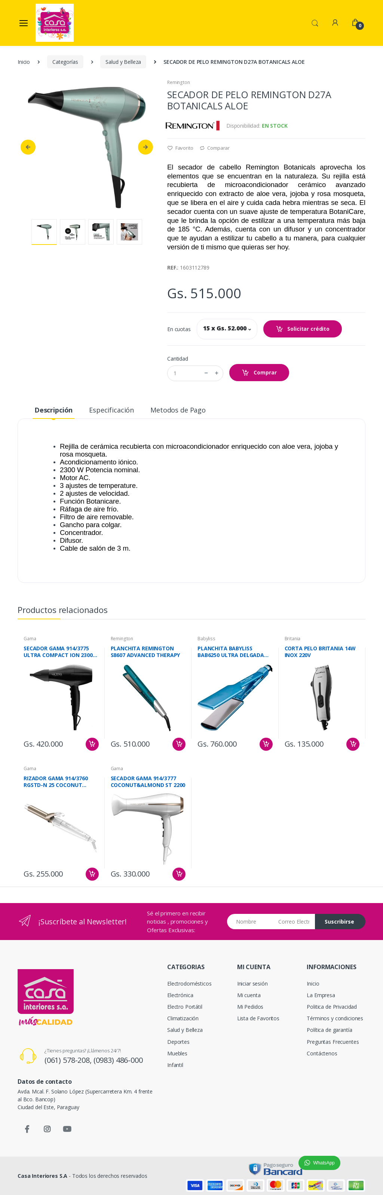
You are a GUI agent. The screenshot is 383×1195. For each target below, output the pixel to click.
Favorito (180, 147)
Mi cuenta (249, 995)
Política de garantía (329, 1029)
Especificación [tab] (111, 409)
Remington (178, 82)
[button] (315, 22)
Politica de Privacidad (332, 1006)
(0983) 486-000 (118, 1060)
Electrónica (180, 995)
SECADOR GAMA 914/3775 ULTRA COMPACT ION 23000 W (60, 652)
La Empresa (321, 995)
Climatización (183, 1018)
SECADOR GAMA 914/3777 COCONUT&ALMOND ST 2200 (148, 781)
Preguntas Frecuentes (333, 1041)
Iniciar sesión (252, 983)
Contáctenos (322, 1053)
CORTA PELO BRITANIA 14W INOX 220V (320, 652)
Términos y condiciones (335, 1018)
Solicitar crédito (303, 329)
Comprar (259, 373)
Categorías (65, 61)
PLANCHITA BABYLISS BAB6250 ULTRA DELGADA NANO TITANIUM (230, 652)
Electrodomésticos (189, 983)
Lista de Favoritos (258, 1018)
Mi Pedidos (250, 1006)
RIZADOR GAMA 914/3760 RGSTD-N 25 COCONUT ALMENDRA (56, 781)
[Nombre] (250, 921)
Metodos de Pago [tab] (178, 409)
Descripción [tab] (53, 409)
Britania (293, 638)
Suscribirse (339, 921)
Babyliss (206, 638)
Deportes (178, 1041)
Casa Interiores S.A (42, 1175)
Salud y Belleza (123, 61)
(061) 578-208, (69, 1060)
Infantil (175, 1064)
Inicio (24, 61)
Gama (30, 638)
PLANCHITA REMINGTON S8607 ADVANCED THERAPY (145, 652)
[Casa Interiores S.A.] (55, 23)
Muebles (177, 1053)
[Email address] (293, 921)
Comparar (214, 147)
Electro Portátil (184, 1006)
